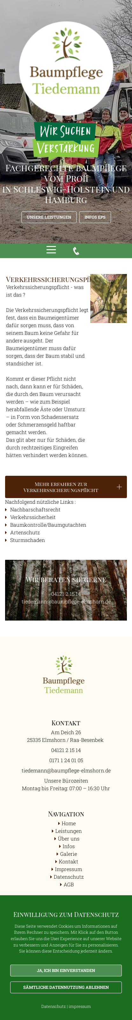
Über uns (69, 838)
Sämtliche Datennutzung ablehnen (66, 987)
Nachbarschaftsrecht (36, 509)
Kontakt (68, 861)
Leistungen (68, 830)
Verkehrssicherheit (33, 517)
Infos (69, 846)
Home (69, 823)
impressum (80, 1006)
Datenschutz (69, 876)
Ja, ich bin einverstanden (66, 970)
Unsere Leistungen (49, 217)
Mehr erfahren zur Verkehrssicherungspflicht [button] (61, 487)
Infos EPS (95, 217)
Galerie (68, 853)
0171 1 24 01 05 (66, 760)
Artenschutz (25, 532)
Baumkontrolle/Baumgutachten (48, 524)
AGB (69, 884)
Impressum (68, 869)
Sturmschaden (27, 540)
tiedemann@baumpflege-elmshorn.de (66, 601)
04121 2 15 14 (66, 593)
